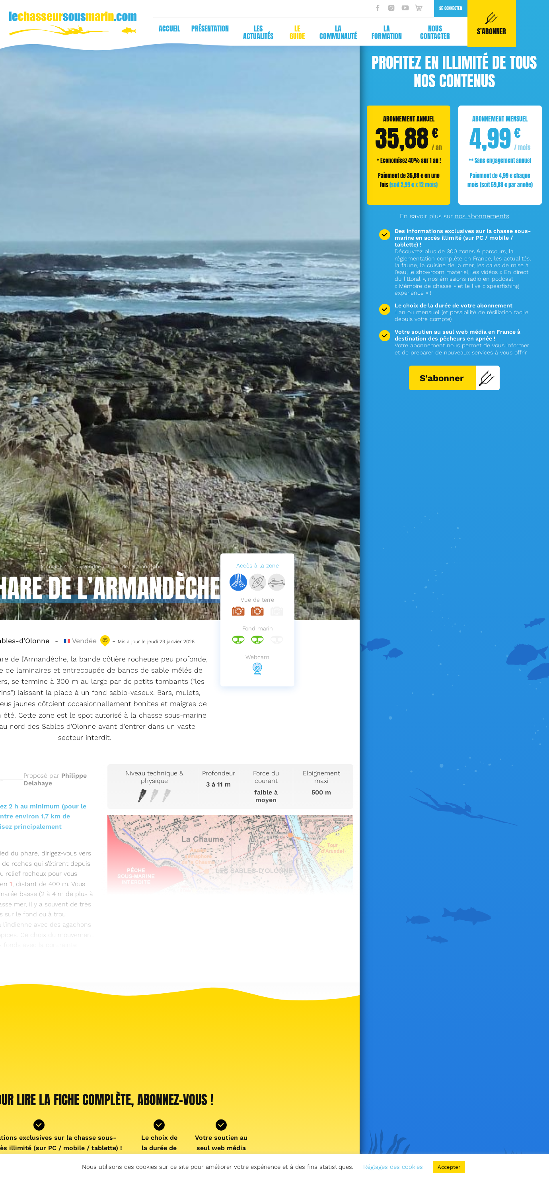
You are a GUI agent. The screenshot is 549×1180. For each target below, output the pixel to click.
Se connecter (294, 8)
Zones (70, 566)
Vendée (92, 566)
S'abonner (457, 378)
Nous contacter (279, 32)
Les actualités (102, 32)
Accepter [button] (449, 1167)
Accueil (49, 566)
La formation (230, 32)
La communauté (182, 32)
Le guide (140, 32)
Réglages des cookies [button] (393, 1166)
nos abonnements (482, 216)
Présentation (53, 28)
